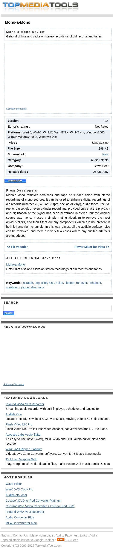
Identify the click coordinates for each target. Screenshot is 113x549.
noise (59, 283)
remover (81, 283)
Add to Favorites (67, 535)
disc (34, 287)
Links (83, 535)
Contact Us (20, 535)
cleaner (69, 283)
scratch (28, 283)
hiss (51, 283)
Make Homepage (41, 535)
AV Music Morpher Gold (21, 459)
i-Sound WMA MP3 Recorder (25, 404)
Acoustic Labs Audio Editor (23, 434)
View (105, 154)
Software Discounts (16, 108)
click (44, 283)
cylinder (24, 287)
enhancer (95, 283)
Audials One (14, 414)
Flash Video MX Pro (19, 424)
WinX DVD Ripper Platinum (24, 449)
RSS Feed (67, 540)
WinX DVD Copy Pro (19, 489)
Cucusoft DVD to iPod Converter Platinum (33, 500)
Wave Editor (14, 484)
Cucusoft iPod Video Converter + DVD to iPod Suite (40, 506)
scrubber (12, 287)
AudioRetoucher (16, 495)
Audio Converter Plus (20, 517)
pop (37, 283)
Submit (6, 535)
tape (41, 287)
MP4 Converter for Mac (21, 523)
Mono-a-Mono (15, 264)
